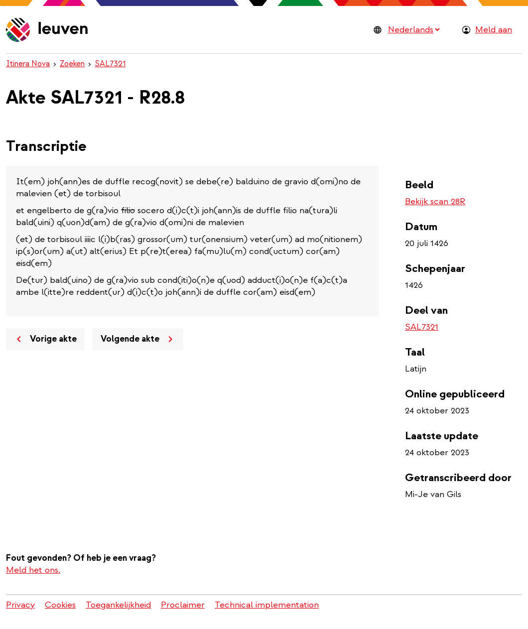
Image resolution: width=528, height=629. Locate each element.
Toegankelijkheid (118, 605)
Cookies (60, 605)
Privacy (20, 605)
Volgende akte (138, 339)
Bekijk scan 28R (435, 201)
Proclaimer (183, 605)
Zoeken (72, 64)
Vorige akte (45, 339)
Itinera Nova (28, 64)
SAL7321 (110, 64)
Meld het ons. (33, 570)
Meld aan (493, 29)
